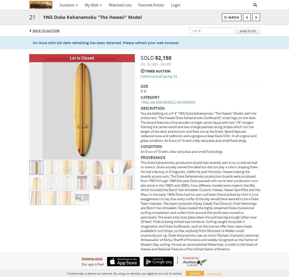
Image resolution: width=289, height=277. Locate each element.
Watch (233, 17)
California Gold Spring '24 (159, 76)
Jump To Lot (248, 31)
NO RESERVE (186, 102)
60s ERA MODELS (163, 102)
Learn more (214, 273)
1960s (145, 102)
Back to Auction (46, 31)
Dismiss (195, 273)
